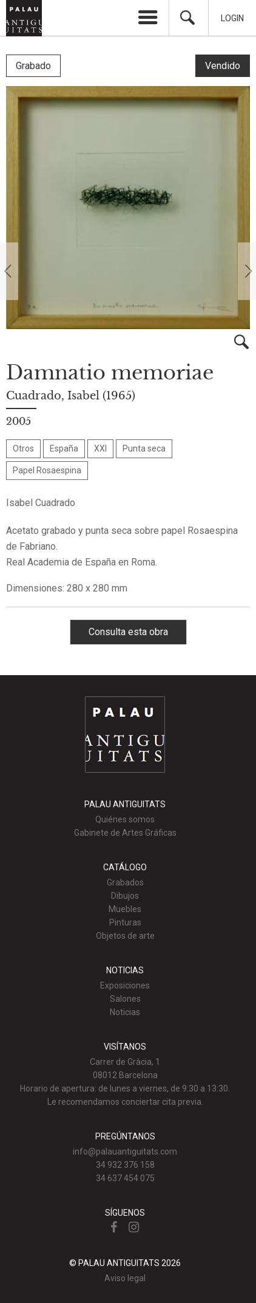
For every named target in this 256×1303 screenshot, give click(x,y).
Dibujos (125, 896)
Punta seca (144, 448)
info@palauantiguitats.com (125, 1151)
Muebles (125, 909)
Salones (125, 999)
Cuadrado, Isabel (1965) (70, 395)
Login (232, 18)
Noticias (125, 1012)
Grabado (33, 66)
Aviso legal (125, 1278)
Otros (23, 448)
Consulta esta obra (128, 632)
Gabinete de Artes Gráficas (125, 833)
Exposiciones (125, 985)
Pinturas (125, 922)
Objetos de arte (125, 936)
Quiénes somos (125, 819)
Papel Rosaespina (47, 470)
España (64, 448)
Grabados (125, 882)
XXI (100, 448)
